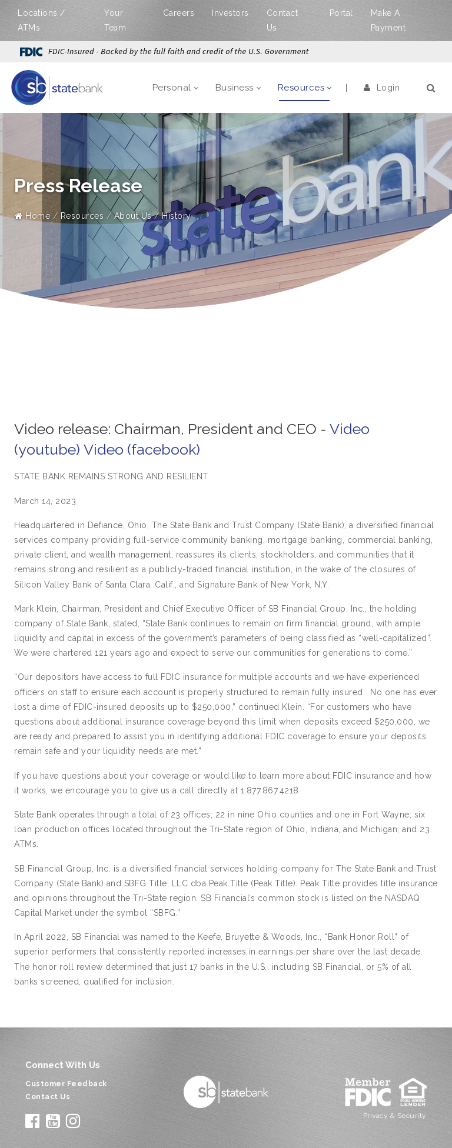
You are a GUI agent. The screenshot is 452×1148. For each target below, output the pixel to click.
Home (32, 216)
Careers (179, 13)
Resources (82, 216)
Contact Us (47, 1097)
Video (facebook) (142, 449)
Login (382, 87)
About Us (133, 216)
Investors (230, 13)
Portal (341, 13)
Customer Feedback (66, 1084)
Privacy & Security (395, 1116)
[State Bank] (57, 87)
